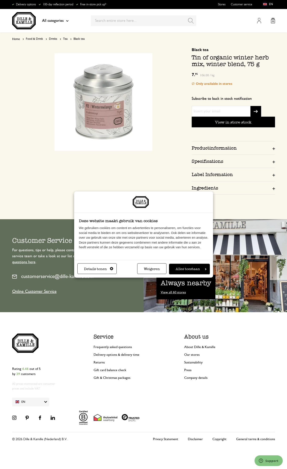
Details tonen (98, 269)
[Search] (190, 20)
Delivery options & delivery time (116, 354)
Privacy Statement (165, 439)
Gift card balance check (110, 370)
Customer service (241, 4)
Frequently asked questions (113, 347)
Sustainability (193, 362)
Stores (221, 4)
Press (187, 370)
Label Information (212, 174)
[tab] (233, 147)
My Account (259, 20)
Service (103, 337)
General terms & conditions (255, 439)
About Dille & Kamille (199, 347)
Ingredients (205, 188)
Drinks (53, 38)
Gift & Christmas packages (112, 377)
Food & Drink (34, 38)
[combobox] (143, 20)
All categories (55, 21)
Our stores (192, 354)
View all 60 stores (173, 292)
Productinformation (214, 148)
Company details (196, 377)
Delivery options (26, 4)
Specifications (207, 161)
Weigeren (152, 269)
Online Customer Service (34, 291)
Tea (65, 38)
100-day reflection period (58, 4)
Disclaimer (195, 439)
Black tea (79, 38)
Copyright (219, 439)
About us (196, 337)
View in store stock (233, 122)
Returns (99, 362)
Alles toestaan (191, 269)
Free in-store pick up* (93, 4)
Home (16, 39)
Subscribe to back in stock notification (222, 99)
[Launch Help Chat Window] (269, 460)
